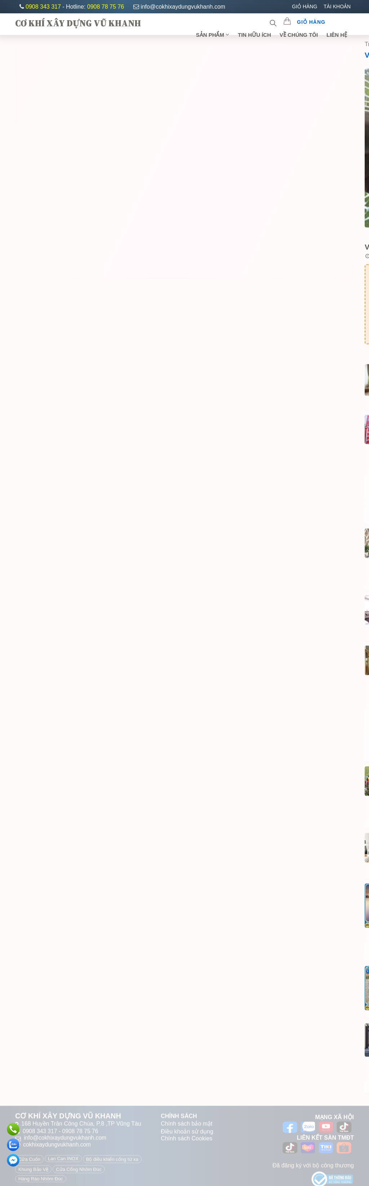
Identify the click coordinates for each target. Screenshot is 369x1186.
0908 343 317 (44, 7)
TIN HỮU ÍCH (255, 34)
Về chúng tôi (299, 34)
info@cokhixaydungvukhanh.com (179, 7)
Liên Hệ (337, 34)
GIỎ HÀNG (304, 6)
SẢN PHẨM (214, 34)
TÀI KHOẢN (337, 6)
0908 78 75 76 (105, 7)
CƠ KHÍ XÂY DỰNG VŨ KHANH (78, 23)
